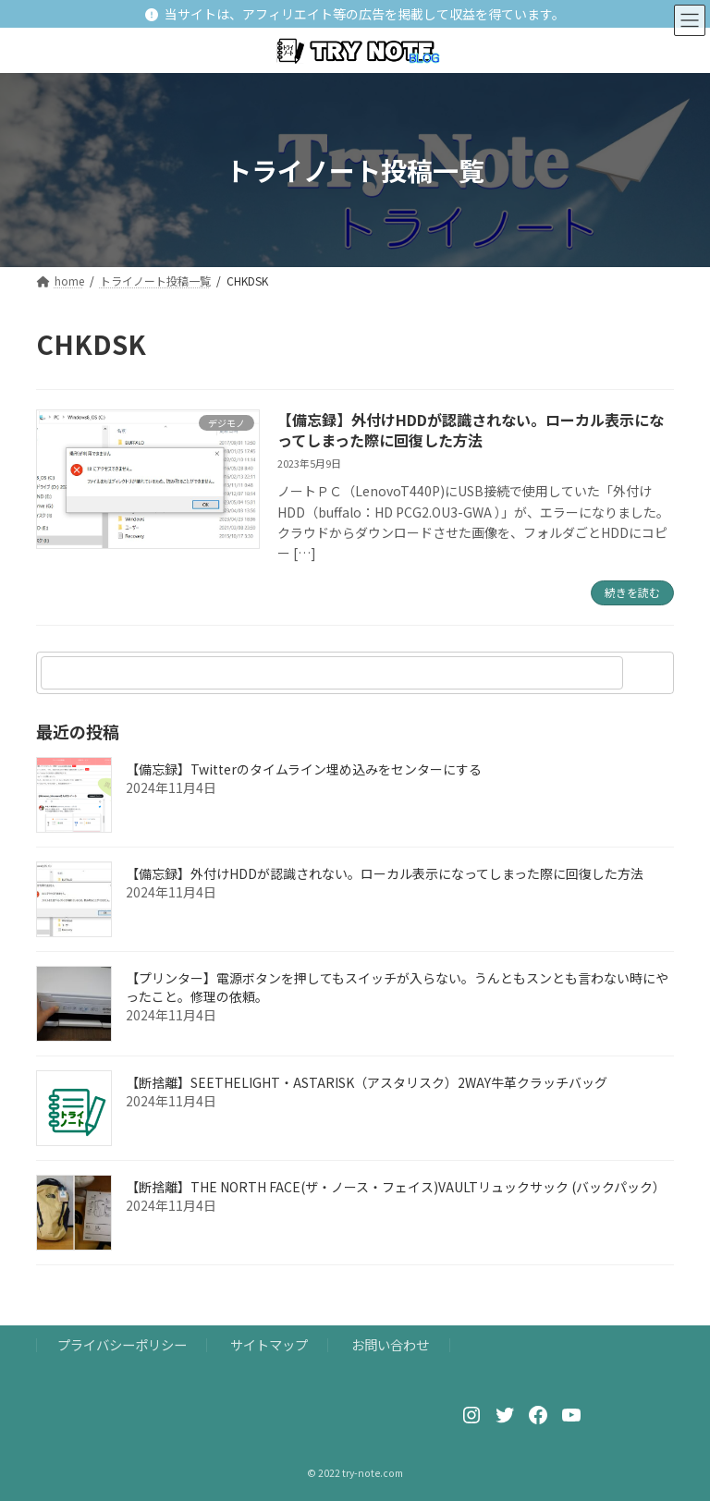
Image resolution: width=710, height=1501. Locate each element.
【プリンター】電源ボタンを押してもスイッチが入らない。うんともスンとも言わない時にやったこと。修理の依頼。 (397, 987)
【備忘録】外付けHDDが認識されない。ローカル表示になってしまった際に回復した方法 (470, 430)
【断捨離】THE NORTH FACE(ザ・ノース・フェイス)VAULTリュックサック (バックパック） (396, 1187)
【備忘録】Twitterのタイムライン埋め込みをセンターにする (304, 769)
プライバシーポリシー (122, 1344)
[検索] (650, 672)
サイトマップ (269, 1344)
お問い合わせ (390, 1344)
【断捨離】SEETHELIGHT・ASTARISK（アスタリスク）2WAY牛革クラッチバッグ (366, 1082)
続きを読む (632, 592)
